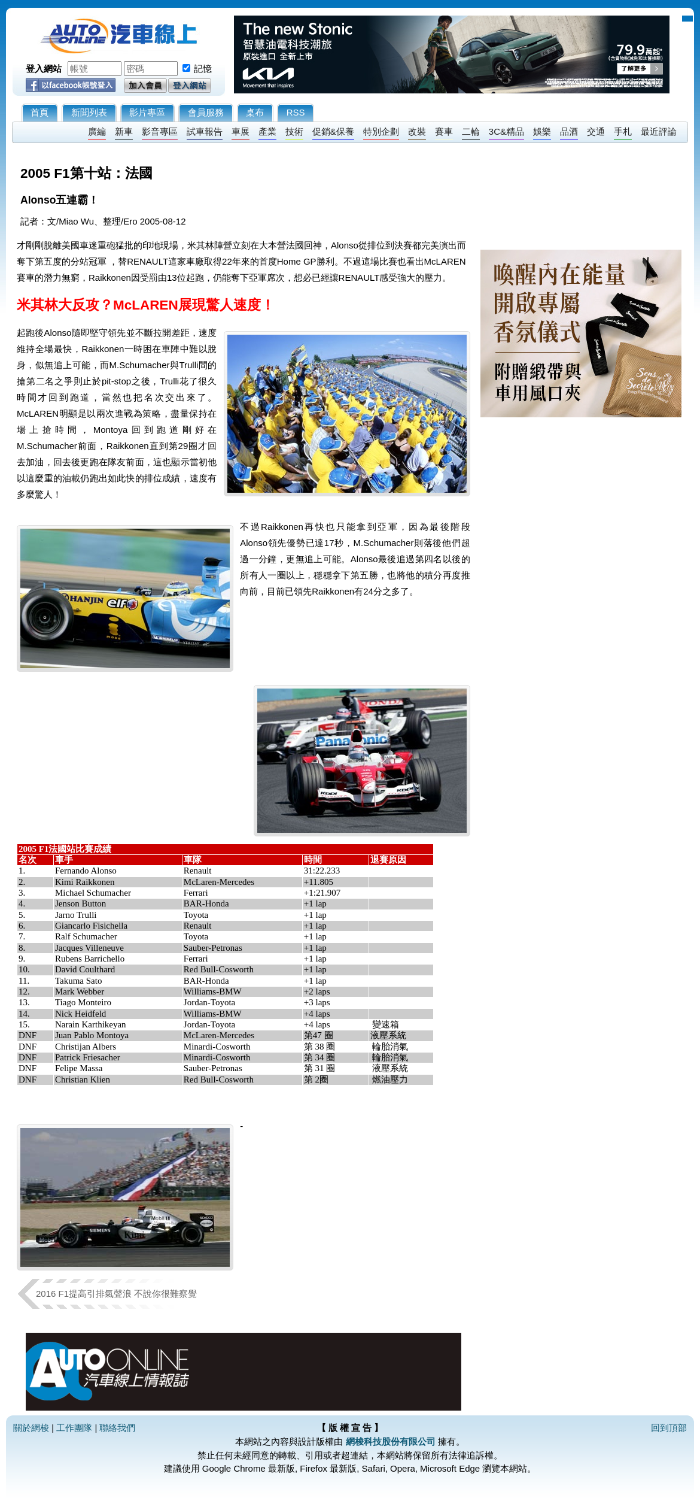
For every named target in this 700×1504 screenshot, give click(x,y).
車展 (240, 131)
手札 (623, 131)
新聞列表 (89, 112)
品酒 (569, 131)
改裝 (417, 131)
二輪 (471, 131)
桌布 (255, 112)
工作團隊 (74, 1428)
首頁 (39, 112)
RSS (296, 112)
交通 (596, 131)
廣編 (97, 131)
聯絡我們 (117, 1428)
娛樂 (542, 131)
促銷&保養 (333, 131)
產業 (267, 131)
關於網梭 (31, 1428)
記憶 (203, 68)
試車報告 (205, 131)
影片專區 (147, 112)
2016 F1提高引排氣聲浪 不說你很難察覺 (116, 1293)
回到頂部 (669, 1428)
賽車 (444, 131)
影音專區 (160, 131)
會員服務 (206, 112)
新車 (124, 131)
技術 (294, 131)
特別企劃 (381, 131)
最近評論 (659, 131)
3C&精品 (506, 131)
